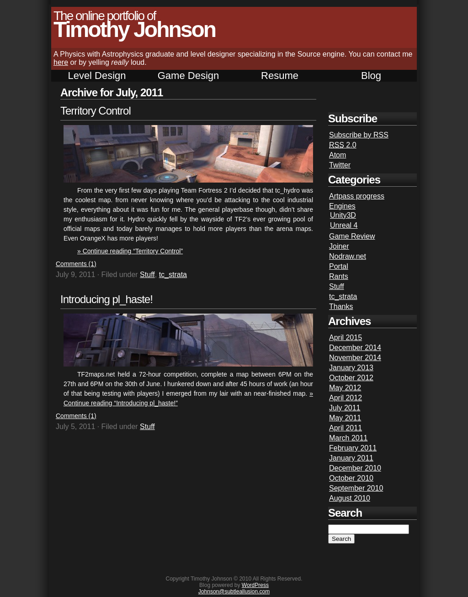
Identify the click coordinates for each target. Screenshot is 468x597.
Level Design (97, 75)
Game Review (352, 236)
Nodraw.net (347, 256)
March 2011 (348, 438)
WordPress (255, 585)
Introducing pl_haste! (106, 299)
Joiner (339, 246)
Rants (338, 276)
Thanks (341, 306)
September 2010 (356, 488)
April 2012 (345, 398)
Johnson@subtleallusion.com (234, 591)
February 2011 (353, 448)
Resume (279, 75)
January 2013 (351, 368)
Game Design (188, 75)
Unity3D (343, 215)
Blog (371, 75)
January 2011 (351, 458)
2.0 (342, 145)
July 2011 (345, 408)
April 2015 (345, 337)
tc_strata (173, 274)
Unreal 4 (343, 225)
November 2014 (355, 357)
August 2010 (349, 498)
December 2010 (355, 468)
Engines (342, 206)
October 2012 (351, 378)
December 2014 (355, 347)
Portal (338, 266)
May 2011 (345, 418)
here (60, 62)
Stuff (147, 274)
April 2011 (345, 428)
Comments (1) (76, 263)
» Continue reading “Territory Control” (130, 251)
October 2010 (351, 478)
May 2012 (345, 388)
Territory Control (95, 111)
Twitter (340, 165)
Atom (337, 155)
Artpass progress (356, 196)
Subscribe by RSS (358, 135)
